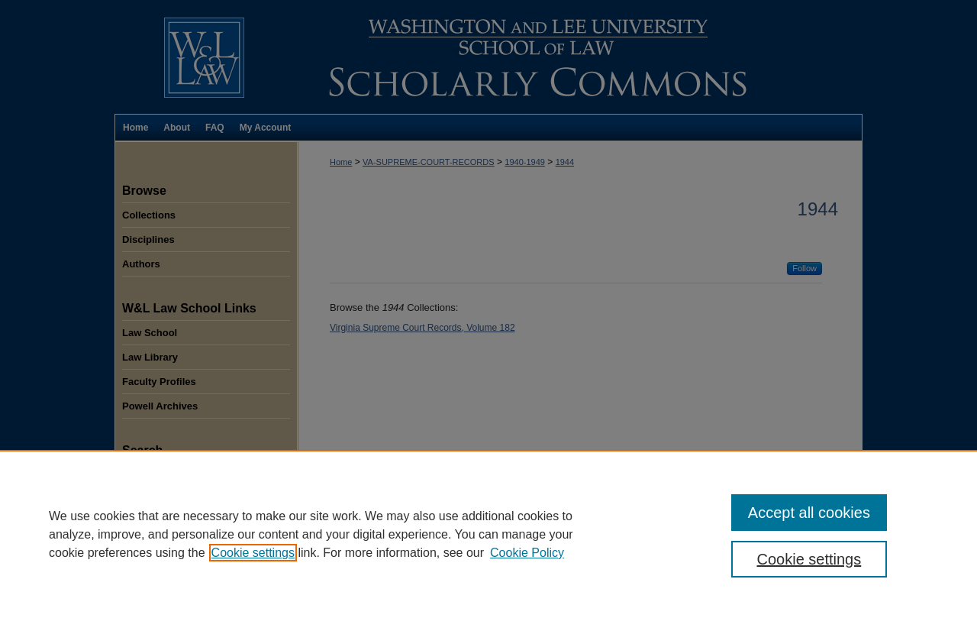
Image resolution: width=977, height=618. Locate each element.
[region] (488, 534)
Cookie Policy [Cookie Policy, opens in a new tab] (527, 552)
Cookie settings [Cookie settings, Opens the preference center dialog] (809, 559)
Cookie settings (253, 552)
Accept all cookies (809, 512)
